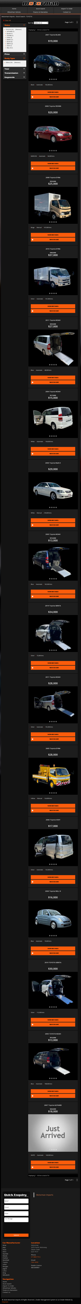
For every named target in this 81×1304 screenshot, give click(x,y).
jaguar (5, 1269)
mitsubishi (6, 1275)
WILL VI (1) (10, 48)
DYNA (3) (9, 38)
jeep (4, 1247)
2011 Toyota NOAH (52, 320)
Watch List (54, 97)
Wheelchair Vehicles (14, 12)
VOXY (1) (9, 46)
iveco (4, 1252)
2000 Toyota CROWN (53, 106)
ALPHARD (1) (10, 31)
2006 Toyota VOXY (53, 820)
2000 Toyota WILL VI (53, 891)
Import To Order (66, 9)
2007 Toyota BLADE (53, 35)
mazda (5, 1256)
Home (14, 9)
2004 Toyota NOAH (52, 391)
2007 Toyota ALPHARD (53, 1105)
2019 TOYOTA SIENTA (53, 962)
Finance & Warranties (40, 12)
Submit (16, 1235)
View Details (53, 92)
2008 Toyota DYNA (53, 177)
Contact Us (67, 12)
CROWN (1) (10, 36)
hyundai (5, 1254)
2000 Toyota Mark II (53, 463)
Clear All (8, 20)
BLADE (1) (9, 34)
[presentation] (10, 1227)
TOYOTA (29, 17)
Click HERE (34, 1262)
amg (4, 1273)
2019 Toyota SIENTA (53, 606)
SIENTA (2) (10, 44)
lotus (5, 1271)
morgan (5, 1266)
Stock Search (40, 9)
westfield (6, 1260)
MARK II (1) (10, 40)
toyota (5, 1262)
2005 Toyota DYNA (53, 748)
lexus (5, 1264)
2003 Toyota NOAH (52, 534)
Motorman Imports (8, 17)
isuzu (4, 1249)
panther (5, 1258)
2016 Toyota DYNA (53, 249)
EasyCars (5, 1302)
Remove (18, 29)
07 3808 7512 (35, 1257)
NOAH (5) (9, 42)
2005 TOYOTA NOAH (53, 1034)
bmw (4, 1245)
